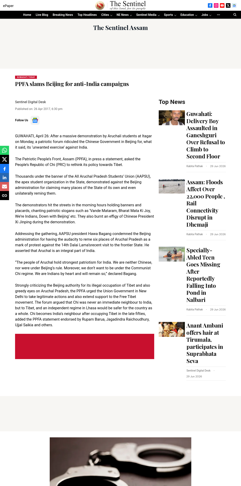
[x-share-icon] (5, 161)
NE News (123, 15)
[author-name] (195, 166)
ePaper (8, 6)
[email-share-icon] (5, 188)
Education (187, 15)
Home (27, 15)
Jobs (204, 15)
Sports (168, 15)
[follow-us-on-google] (35, 120)
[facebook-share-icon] (5, 170)
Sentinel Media (146, 15)
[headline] (206, 135)
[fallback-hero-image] (172, 117)
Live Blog (42, 15)
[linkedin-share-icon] (5, 179)
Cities (105, 15)
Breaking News (63, 15)
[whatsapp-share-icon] (5, 152)
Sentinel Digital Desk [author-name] (30, 102)
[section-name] (26, 77)
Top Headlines (87, 15)
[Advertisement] (120, 54)
